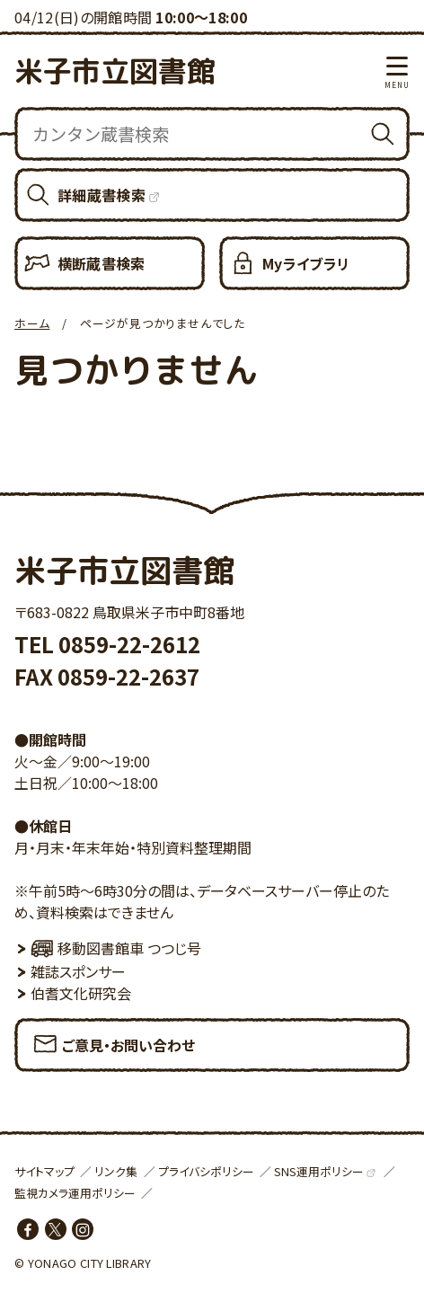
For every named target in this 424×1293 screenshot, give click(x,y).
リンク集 (115, 1171)
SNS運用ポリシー (319, 1171)
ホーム (31, 323)
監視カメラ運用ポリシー (75, 1192)
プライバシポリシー (206, 1171)
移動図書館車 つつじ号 (116, 948)
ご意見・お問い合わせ (113, 1039)
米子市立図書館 (115, 71)
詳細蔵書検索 (101, 195)
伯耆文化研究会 (81, 993)
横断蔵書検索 (101, 263)
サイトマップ (44, 1171)
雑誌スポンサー (78, 971)
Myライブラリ (305, 263)
